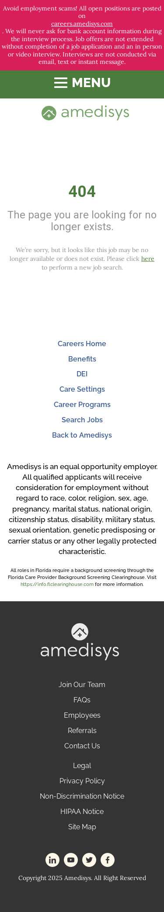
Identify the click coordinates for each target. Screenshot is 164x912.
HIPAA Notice (82, 811)
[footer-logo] (80, 641)
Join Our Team (82, 684)
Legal (82, 765)
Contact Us (82, 746)
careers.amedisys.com (82, 24)
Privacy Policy (82, 781)
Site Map (82, 827)
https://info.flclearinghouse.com (57, 584)
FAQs (82, 700)
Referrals (82, 730)
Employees (82, 715)
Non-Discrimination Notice (82, 796)
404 (82, 191)
